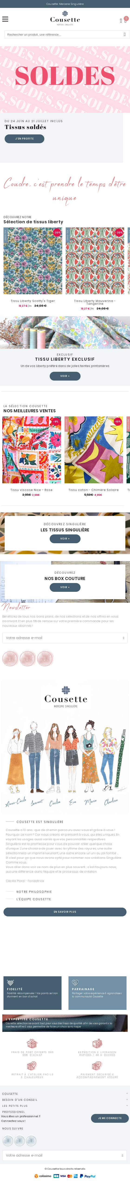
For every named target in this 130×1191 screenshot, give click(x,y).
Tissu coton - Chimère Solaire (93, 498)
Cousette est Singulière (40, 830)
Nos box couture (65, 587)
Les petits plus (15, 1115)
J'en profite (24, 147)
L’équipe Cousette (33, 908)
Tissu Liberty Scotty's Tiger (33, 309)
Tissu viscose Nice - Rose (31, 498)
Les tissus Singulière (65, 539)
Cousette (10, 1102)
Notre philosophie (34, 900)
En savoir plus (65, 920)
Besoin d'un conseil (20, 1108)
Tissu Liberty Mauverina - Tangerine (95, 311)
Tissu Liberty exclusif (65, 368)
